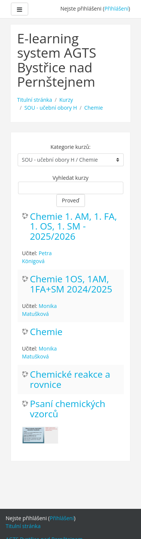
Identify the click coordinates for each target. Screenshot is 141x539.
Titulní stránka (34, 99)
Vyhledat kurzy (71, 177)
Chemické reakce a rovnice (70, 379)
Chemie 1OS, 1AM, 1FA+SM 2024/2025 (71, 284)
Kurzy (66, 99)
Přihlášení (117, 8)
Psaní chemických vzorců (68, 409)
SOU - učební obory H (50, 107)
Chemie (93, 107)
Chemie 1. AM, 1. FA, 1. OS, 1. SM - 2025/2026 (73, 226)
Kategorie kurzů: (70, 146)
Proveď (70, 200)
